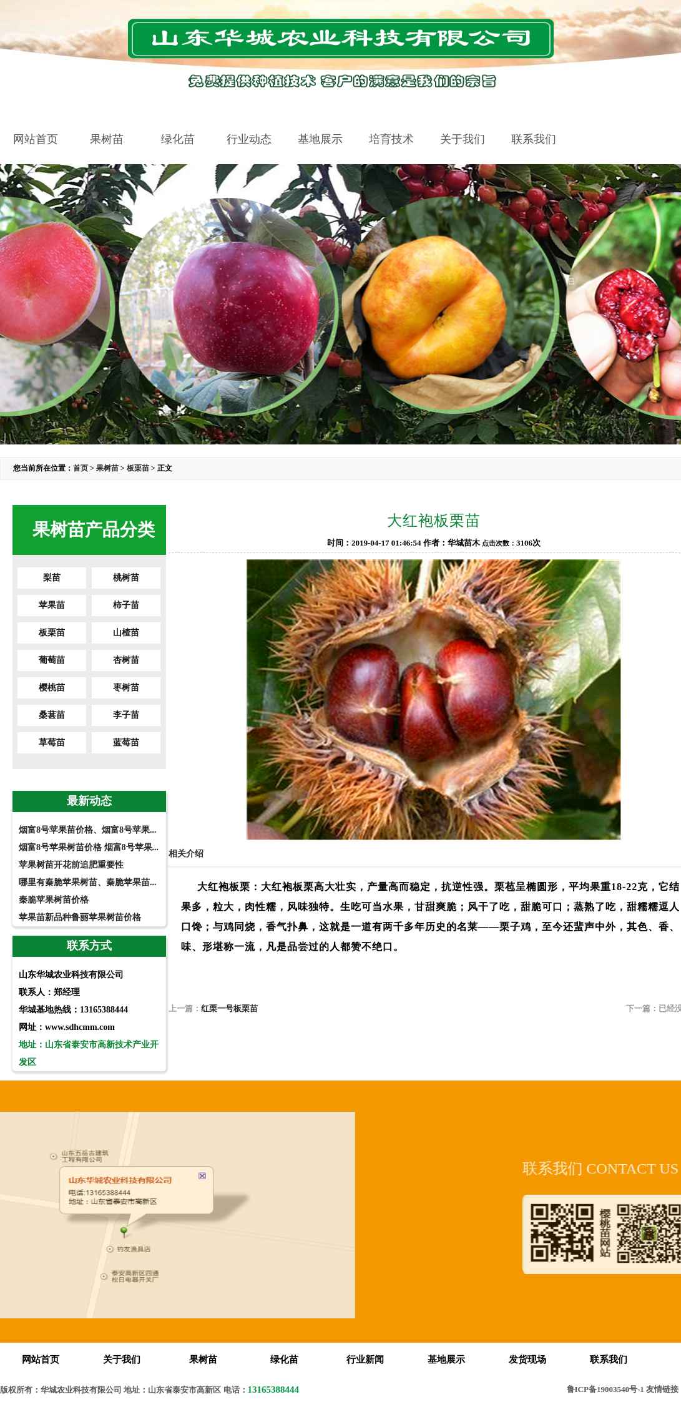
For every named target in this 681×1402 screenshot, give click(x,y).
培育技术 (391, 139)
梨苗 (52, 577)
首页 (80, 468)
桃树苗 (126, 577)
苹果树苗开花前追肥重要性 (71, 865)
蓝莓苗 (126, 742)
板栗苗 (138, 468)
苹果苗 (52, 605)
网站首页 (35, 139)
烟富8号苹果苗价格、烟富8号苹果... (88, 830)
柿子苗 (126, 605)
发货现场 (527, 1360)
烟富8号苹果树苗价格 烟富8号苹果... (89, 847)
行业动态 (249, 139)
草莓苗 (52, 742)
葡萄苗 (52, 660)
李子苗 (126, 715)
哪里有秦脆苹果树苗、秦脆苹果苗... (88, 882)
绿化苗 (178, 139)
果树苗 (107, 139)
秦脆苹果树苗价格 (54, 899)
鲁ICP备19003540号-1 (605, 1389)
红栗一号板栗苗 (229, 1008)
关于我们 (462, 139)
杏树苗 (126, 660)
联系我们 (533, 139)
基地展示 (320, 139)
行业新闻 (365, 1360)
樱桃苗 (52, 687)
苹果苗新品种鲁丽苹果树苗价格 (80, 917)
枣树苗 (126, 687)
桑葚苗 (52, 715)
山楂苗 (126, 632)
